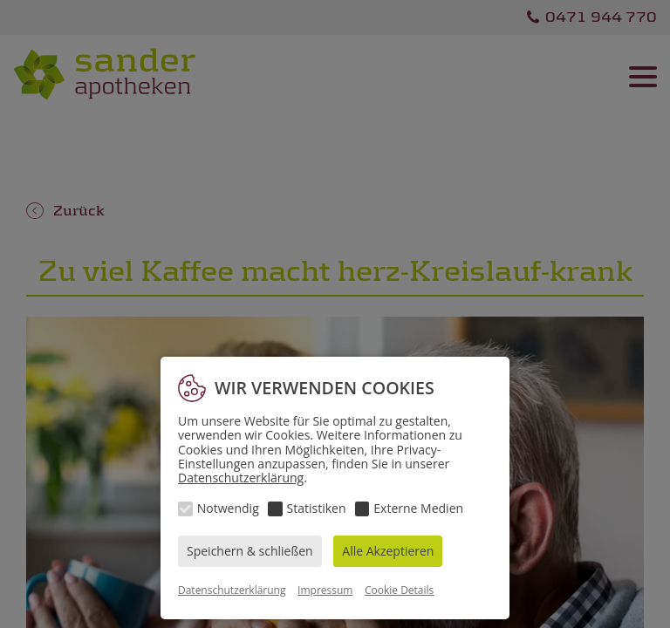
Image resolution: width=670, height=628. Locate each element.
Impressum (324, 590)
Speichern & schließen (250, 551)
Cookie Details (399, 590)
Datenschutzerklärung (241, 477)
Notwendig (228, 508)
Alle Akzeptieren (388, 551)
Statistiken (316, 508)
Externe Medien (418, 508)
